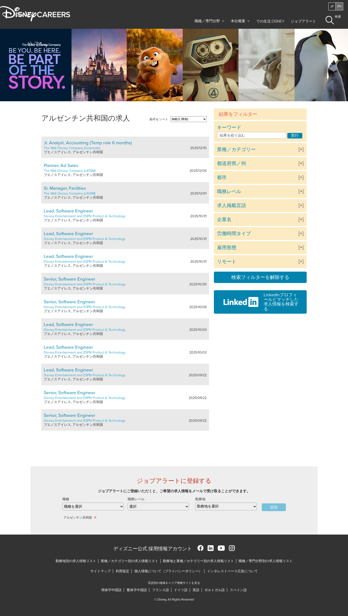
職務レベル (229, 192)
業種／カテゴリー (236, 149)
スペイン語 (238, 590)
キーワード (229, 127)
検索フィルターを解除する (260, 277)
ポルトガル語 (214, 590)
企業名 (224, 220)
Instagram (232, 548)
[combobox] (226, 506)
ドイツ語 (181, 590)
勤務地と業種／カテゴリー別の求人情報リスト (198, 561)
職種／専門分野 (207, 21)
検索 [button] (338, 17)
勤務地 (200, 499)
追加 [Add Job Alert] (274, 507)
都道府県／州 (231, 164)
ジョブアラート (303, 21)
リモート (226, 262)
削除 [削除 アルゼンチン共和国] (95, 517)
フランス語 (160, 590)
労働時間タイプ (234, 234)
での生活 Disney (269, 22)
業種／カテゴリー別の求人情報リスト (129, 561)
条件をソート (158, 119)
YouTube (221, 548)
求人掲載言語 (231, 206)
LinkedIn (211, 548)
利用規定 (122, 571)
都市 (222, 178)
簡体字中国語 (111, 590)
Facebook (200, 548)
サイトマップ (100, 571)
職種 (65, 499)
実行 (295, 135)
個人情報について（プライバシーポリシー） (168, 571)
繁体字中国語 (137, 590)
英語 (196, 590)
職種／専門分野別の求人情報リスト (266, 561)
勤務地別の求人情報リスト (76, 561)
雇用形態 (226, 248)
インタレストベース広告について (232, 571)
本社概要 (238, 21)
